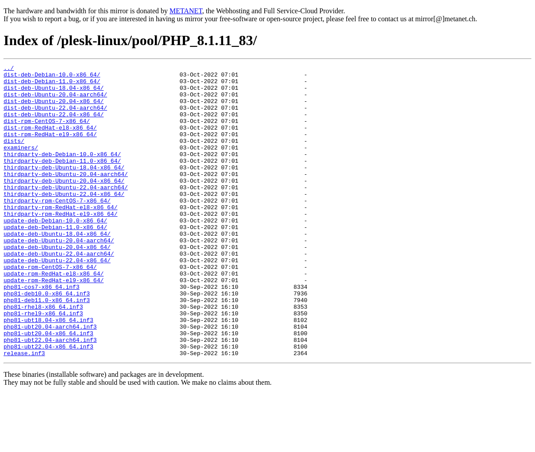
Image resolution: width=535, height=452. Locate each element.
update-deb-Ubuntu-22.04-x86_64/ (57, 300)
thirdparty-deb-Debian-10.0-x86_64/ (62, 172)
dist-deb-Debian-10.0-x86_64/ (52, 77)
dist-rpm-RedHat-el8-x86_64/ (50, 141)
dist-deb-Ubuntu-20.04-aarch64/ (55, 101)
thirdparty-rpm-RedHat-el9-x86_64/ (60, 244)
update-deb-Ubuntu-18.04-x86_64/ (57, 268)
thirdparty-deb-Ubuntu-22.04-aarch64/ (66, 212)
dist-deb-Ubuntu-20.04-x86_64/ (54, 109)
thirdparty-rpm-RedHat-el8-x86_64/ (60, 236)
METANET (185, 11)
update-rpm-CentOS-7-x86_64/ (50, 308)
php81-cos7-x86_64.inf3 (42, 332)
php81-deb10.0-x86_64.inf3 (47, 340)
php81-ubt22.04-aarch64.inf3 (50, 395)
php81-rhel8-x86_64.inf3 (43, 356)
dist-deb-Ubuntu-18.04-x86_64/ (54, 93)
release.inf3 (24, 411)
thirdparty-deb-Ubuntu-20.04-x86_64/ (64, 204)
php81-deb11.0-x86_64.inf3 (47, 348)
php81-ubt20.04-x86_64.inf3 (48, 387)
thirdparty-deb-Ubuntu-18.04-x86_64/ (64, 188)
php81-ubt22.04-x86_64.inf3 (48, 403)
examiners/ (21, 165)
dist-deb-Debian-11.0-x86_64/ (52, 85)
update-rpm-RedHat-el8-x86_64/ (54, 316)
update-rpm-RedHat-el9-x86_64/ (54, 324)
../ (9, 69)
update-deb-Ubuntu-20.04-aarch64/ (59, 276)
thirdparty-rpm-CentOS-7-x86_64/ (57, 228)
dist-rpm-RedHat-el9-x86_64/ (50, 149)
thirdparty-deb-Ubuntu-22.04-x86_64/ (64, 220)
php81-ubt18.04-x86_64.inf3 (48, 371)
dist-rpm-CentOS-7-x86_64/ (47, 133)
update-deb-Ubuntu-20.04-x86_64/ (57, 284)
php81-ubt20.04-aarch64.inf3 (50, 379)
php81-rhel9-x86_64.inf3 (43, 364)
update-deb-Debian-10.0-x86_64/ (55, 252)
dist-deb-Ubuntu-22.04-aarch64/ (55, 117)
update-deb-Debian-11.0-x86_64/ (55, 260)
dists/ (14, 157)
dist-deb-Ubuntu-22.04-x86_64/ (54, 125)
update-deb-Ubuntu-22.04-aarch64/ (59, 292)
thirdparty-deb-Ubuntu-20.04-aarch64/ (66, 196)
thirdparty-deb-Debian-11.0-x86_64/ (62, 180)
